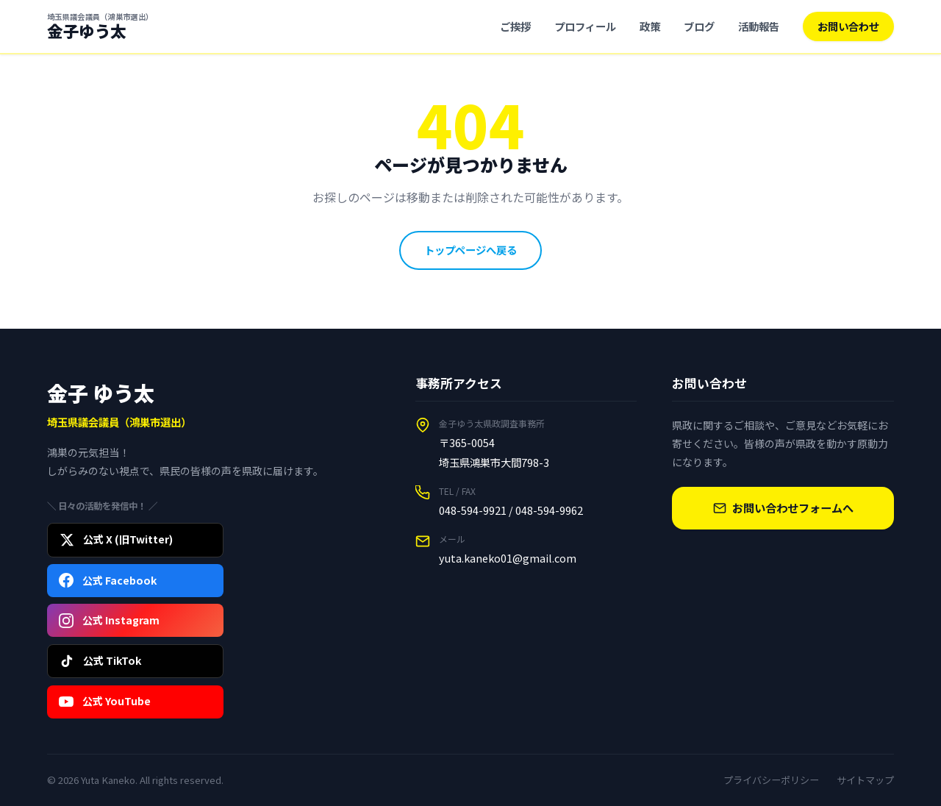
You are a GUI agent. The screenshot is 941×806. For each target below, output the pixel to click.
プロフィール (585, 26)
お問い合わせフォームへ (783, 507)
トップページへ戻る (470, 249)
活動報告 (758, 26)
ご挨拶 (515, 26)
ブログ (699, 26)
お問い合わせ (848, 26)
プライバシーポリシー (771, 780)
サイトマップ (865, 780)
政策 (650, 26)
